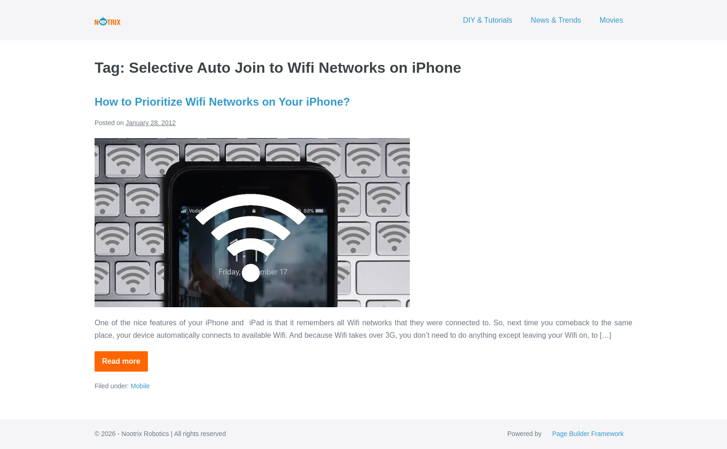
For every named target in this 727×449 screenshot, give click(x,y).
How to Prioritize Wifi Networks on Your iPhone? (222, 101)
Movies (611, 20)
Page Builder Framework (588, 433)
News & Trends (556, 20)
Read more (125, 364)
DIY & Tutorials (487, 20)
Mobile (140, 386)
